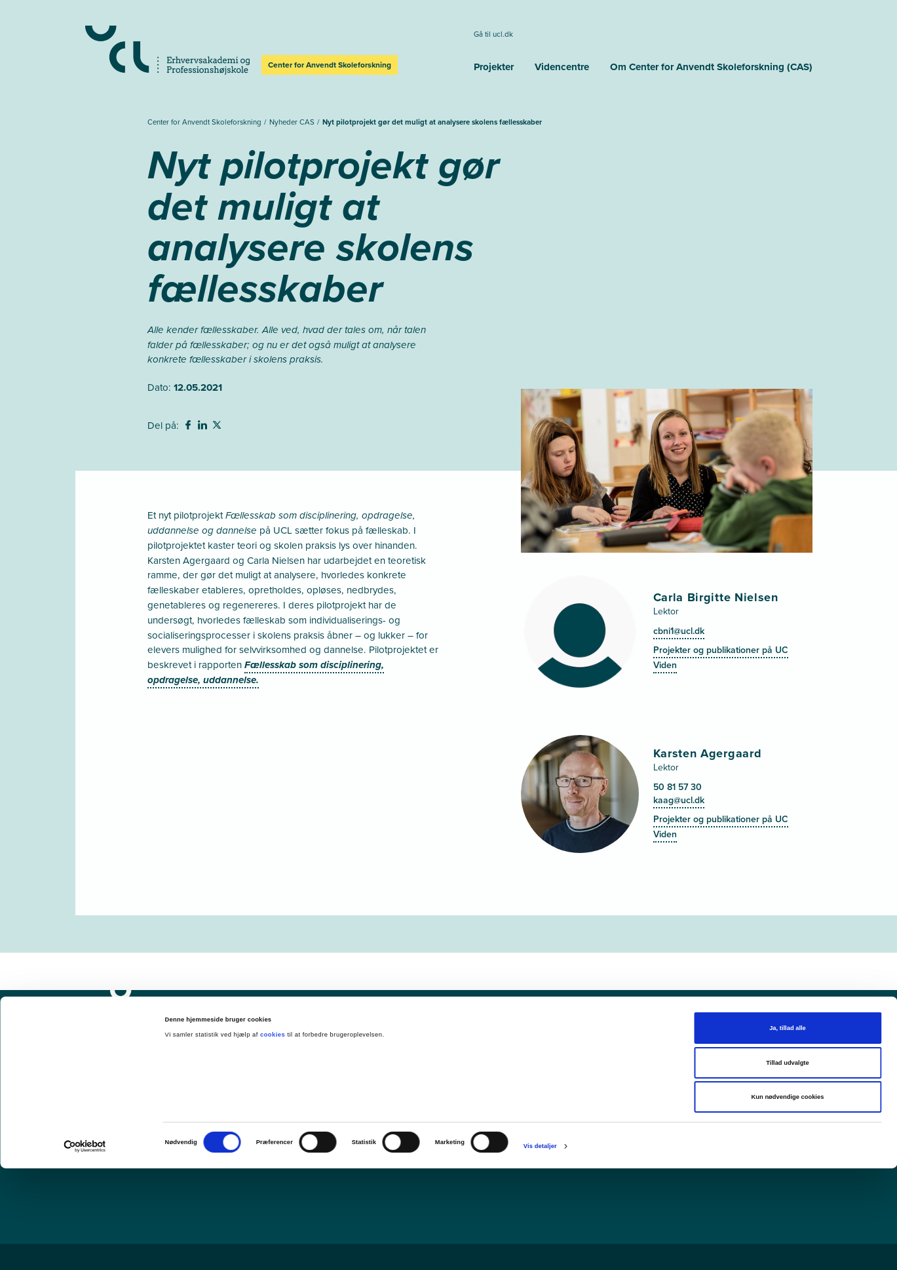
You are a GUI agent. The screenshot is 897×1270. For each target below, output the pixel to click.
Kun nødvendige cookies (788, 1198)
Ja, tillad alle (787, 1129)
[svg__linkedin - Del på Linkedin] (204, 426)
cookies (273, 1136)
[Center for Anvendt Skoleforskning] (274, 1006)
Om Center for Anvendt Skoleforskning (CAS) (711, 67)
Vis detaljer (540, 1247)
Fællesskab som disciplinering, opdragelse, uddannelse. (265, 672)
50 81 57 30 (677, 787)
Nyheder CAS (292, 122)
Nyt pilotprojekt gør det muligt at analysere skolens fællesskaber (432, 122)
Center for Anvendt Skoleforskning (205, 122)
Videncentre (562, 67)
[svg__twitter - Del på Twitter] (218, 426)
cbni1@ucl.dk (678, 631)
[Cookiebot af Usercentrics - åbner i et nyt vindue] (85, 1248)
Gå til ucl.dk (493, 34)
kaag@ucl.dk (678, 800)
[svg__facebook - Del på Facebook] (189, 426)
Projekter (494, 67)
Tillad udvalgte (787, 1164)
